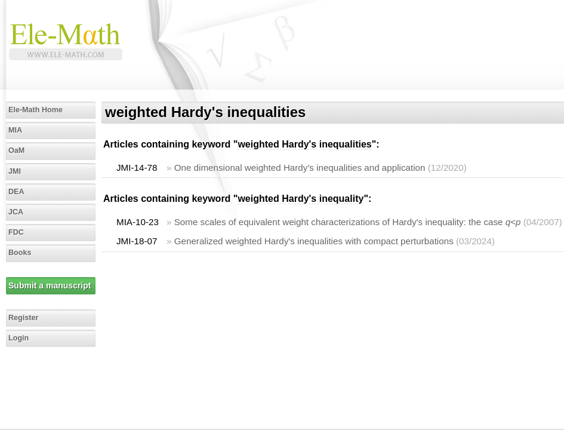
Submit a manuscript (49, 285)
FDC (16, 232)
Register (23, 318)
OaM (16, 150)
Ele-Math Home (35, 110)
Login (18, 338)
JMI (14, 171)
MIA (15, 130)
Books (20, 252)
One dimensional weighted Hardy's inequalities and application (300, 167)
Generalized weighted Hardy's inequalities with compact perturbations (314, 241)
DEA (16, 192)
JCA (15, 212)
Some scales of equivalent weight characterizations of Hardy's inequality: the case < (347, 222)
